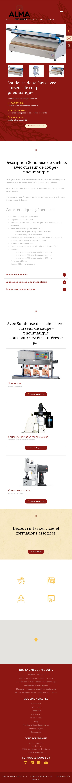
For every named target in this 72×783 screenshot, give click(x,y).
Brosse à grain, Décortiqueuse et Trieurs (36, 678)
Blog (36, 721)
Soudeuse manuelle (17, 274)
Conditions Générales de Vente (36, 725)
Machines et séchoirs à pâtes (36, 685)
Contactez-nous (36, 126)
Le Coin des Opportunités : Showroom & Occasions (36, 692)
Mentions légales (36, 728)
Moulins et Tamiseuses (36, 674)
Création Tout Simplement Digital (41, 776)
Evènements (36, 703)
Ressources (36, 732)
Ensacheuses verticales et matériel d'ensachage (36, 682)
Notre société (36, 718)
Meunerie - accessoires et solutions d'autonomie (36, 689)
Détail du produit (36, 394)
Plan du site (36, 779)
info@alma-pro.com (36, 752)
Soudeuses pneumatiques (20, 289)
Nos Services (36, 714)
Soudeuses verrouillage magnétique (26, 281)
